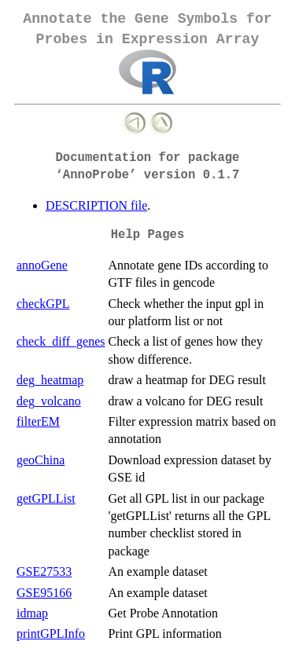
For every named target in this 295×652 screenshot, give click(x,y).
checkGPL (43, 303)
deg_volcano (49, 401)
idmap (32, 613)
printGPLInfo (51, 633)
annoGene (42, 265)
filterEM (38, 421)
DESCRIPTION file (96, 205)
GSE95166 (44, 592)
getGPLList (46, 498)
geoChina (41, 460)
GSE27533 (44, 571)
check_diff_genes (61, 341)
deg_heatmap (50, 379)
